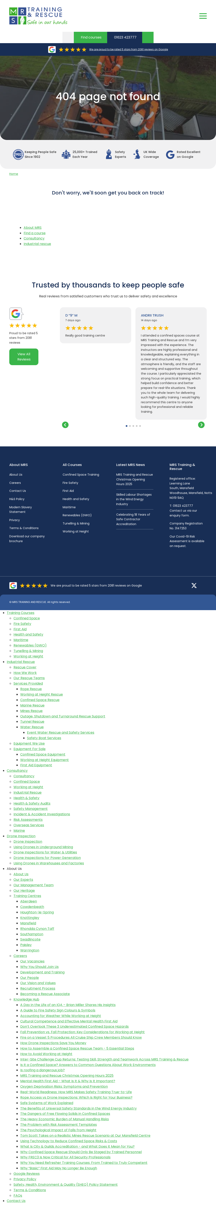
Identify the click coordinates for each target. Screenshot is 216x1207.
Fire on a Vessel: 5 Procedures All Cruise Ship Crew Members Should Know (81, 1037)
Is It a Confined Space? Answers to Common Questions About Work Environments (88, 1064)
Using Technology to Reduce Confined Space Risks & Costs (68, 1141)
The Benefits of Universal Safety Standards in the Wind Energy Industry (78, 1108)
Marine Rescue (32, 705)
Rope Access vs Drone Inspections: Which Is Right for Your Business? (76, 1097)
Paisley (26, 944)
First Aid (68, 491)
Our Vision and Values (38, 983)
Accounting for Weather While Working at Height (60, 1015)
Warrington (29, 950)
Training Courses (20, 612)
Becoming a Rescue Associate (45, 993)
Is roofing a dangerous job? (42, 1070)
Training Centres (27, 895)
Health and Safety (76, 499)
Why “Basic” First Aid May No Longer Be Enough (58, 1168)
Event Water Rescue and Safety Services (60, 732)
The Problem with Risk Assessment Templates (58, 1124)
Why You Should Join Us (39, 966)
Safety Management (31, 808)
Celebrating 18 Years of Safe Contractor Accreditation (133, 519)
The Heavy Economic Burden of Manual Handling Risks (64, 1119)
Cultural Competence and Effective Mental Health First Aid (68, 1021)
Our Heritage (24, 890)
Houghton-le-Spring (37, 912)
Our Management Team (34, 885)
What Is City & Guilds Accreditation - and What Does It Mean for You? (77, 1146)
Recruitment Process (37, 988)
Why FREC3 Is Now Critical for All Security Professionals (65, 1157)
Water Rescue (32, 727)
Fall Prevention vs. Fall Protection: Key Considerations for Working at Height (82, 1032)
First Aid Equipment (36, 765)
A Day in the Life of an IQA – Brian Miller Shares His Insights (68, 1004)
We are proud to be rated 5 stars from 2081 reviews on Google (128, 49)
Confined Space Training (81, 474)
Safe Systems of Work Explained (46, 1103)
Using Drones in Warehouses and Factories (49, 863)
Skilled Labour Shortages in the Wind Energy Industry (134, 499)
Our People (29, 977)
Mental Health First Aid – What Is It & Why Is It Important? (67, 1081)
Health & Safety (26, 798)
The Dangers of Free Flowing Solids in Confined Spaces (65, 1113)
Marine (19, 830)
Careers (15, 483)
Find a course (35, 233)
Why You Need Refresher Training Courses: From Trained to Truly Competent (83, 1162)
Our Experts (23, 879)
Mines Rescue (31, 710)
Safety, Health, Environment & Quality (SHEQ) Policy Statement (66, 1184)
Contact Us (17, 491)
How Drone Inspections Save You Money (53, 1043)
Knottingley (29, 917)
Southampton (31, 934)
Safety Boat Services (44, 738)
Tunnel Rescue (32, 721)
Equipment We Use (29, 743)
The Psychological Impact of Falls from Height (58, 1130)
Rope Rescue (31, 689)
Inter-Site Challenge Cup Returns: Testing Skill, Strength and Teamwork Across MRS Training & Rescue (104, 1059)
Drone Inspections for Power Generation (47, 857)
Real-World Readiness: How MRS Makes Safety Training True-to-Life (76, 1092)
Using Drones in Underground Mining (43, 847)
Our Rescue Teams (29, 678)
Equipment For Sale (30, 749)
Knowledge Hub (26, 999)
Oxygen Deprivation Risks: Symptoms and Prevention (64, 1086)
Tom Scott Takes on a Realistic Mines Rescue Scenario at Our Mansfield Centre (85, 1135)
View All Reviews (24, 357)
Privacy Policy (25, 1179)
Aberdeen (28, 901)
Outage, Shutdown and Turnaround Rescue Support (62, 716)
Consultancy (34, 238)
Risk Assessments (28, 819)
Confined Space (27, 618)
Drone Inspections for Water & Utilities (45, 852)
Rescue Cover (25, 667)
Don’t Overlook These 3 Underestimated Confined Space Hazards (74, 1026)
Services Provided (28, 683)
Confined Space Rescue (39, 699)
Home (13, 174)
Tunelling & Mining (76, 523)
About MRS (33, 227)
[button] (126, 426)
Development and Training (42, 972)
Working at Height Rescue (41, 694)
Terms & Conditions (24, 528)
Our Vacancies (32, 961)
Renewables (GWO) (77, 515)
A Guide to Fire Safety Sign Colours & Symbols (57, 1010)
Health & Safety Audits (32, 803)
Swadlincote (30, 939)
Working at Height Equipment (44, 759)
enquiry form (179, 515)
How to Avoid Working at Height (46, 1053)
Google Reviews (27, 1173)
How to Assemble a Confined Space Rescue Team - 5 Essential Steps (77, 1048)
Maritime (69, 507)
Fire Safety (70, 483)
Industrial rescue (37, 243)
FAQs (18, 1195)
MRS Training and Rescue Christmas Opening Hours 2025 (134, 479)
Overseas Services (29, 825)
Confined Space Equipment (42, 754)
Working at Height (76, 531)
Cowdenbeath (32, 906)
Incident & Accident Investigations (42, 814)
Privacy (14, 520)
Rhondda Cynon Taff (37, 928)
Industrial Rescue (21, 661)
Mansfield (28, 923)
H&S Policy (16, 499)
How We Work (25, 672)
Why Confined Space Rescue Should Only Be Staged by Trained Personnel (81, 1152)
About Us (15, 474)
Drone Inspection (21, 836)
